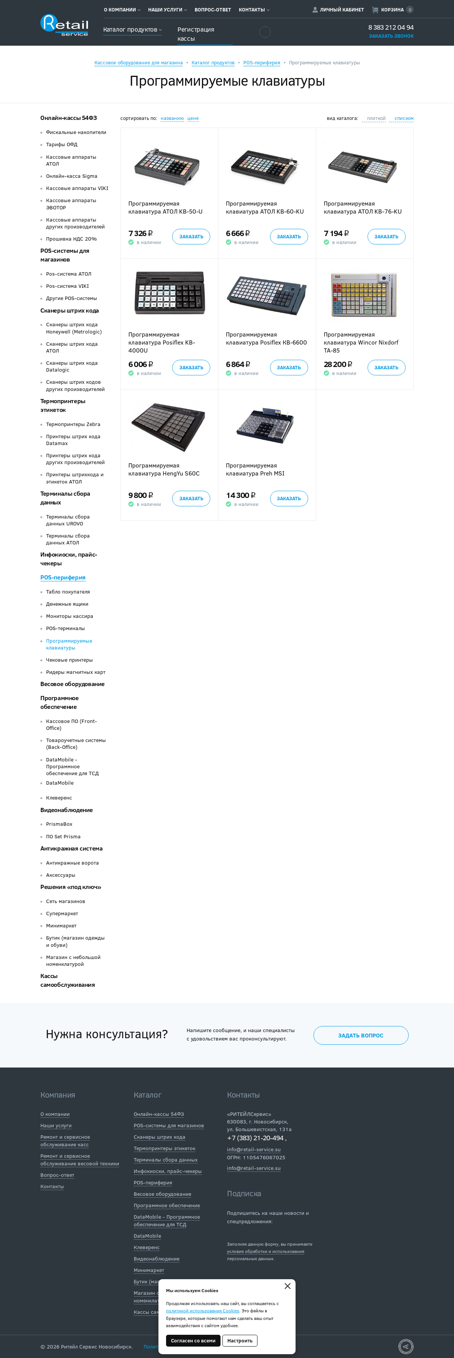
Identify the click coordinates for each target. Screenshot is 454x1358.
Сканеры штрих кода (69, 310)
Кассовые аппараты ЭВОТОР (71, 204)
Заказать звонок (391, 36)
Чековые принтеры (69, 659)
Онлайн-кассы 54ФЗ (68, 117)
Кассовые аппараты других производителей (75, 223)
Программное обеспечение (59, 702)
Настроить (240, 1340)
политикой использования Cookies (202, 1310)
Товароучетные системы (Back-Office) (76, 743)
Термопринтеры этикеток (62, 405)
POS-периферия (261, 62)
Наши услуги (167, 9)
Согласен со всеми (193, 1340)
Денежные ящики (67, 603)
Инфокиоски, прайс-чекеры (168, 1170)
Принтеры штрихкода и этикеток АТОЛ (75, 478)
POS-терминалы (65, 628)
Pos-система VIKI (67, 285)
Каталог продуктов (132, 29)
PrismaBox (59, 823)
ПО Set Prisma (63, 836)
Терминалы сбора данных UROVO (68, 520)
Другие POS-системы (71, 298)
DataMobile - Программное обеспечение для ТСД (72, 766)
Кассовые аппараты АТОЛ (71, 160)
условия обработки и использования (265, 1251)
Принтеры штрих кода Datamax (73, 440)
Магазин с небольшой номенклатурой (73, 960)
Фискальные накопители (76, 132)
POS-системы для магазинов (65, 254)
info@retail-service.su (254, 1149)
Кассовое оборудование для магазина (138, 62)
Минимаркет (61, 925)
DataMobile (60, 782)
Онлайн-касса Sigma (72, 175)
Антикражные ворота (72, 862)
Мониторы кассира (69, 616)
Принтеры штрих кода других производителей (75, 459)
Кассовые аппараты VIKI (77, 188)
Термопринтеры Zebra (73, 424)
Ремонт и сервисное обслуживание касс (65, 1140)
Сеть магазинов (65, 901)
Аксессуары (60, 874)
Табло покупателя (68, 591)
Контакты (254, 9)
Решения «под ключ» (70, 886)
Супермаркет (62, 913)
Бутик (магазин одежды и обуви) (75, 941)
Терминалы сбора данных (166, 1159)
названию (172, 118)
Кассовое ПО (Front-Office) (71, 724)
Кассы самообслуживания (67, 980)
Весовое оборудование (72, 684)
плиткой (376, 118)
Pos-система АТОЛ (68, 273)
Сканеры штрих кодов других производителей (75, 385)
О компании (122, 9)
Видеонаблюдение (66, 810)
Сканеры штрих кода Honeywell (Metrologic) (74, 328)
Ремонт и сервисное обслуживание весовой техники (79, 1159)
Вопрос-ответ (213, 9)
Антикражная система (71, 848)
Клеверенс (59, 797)
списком (404, 118)
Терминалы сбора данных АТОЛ (68, 539)
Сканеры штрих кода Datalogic (72, 366)
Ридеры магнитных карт (76, 672)
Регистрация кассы (195, 34)
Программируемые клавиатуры (69, 644)
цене (193, 118)
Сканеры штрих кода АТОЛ (72, 347)
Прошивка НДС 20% (71, 238)
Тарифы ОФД (61, 144)
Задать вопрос (361, 1035)
